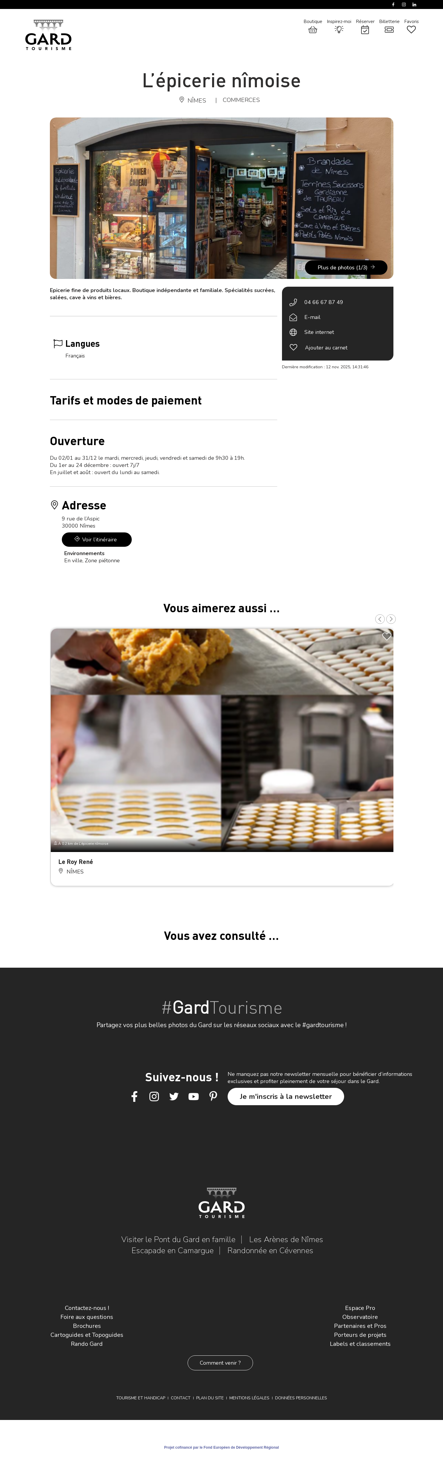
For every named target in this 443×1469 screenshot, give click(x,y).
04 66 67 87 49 (323, 302)
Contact (181, 1398)
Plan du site (210, 1398)
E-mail (312, 317)
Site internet (319, 332)
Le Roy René (75, 861)
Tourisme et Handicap (140, 1398)
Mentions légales (249, 1398)
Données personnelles (301, 1398)
